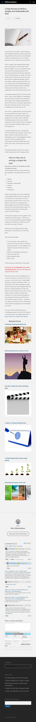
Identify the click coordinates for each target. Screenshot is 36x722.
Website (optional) (24, 636)
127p (19, 563)
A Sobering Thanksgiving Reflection (15, 324)
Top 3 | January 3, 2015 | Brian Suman (16, 571)
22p (14, 605)
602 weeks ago (21, 548)
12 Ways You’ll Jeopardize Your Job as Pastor (17, 691)
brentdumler (12, 548)
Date (10, 546)
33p (16, 548)
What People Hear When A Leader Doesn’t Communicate (16, 684)
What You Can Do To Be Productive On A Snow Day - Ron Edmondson (16, 590)
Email (15, 636)
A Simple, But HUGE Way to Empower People (17, 688)
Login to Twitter (27, 634)
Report (29, 559)
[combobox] (18, 649)
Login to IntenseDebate (9, 634)
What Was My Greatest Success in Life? (16, 351)
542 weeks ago (19, 605)
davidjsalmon (9, 613)
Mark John (10, 605)
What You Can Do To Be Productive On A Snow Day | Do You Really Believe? (16, 598)
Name (6, 636)
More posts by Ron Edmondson (18, 534)
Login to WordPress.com (18, 634)
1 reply (12, 559)
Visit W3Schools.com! (11, 584)
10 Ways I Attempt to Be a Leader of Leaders (17, 680)
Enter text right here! (18, 627)
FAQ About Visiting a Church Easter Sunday (16, 678)
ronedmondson (13, 563)
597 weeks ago (15, 581)
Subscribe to (18, 646)
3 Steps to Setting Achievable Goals (15, 423)
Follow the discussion (29, 543)
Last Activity (19, 546)
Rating (14, 546)
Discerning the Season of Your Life (15, 482)
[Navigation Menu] (34, 2)
